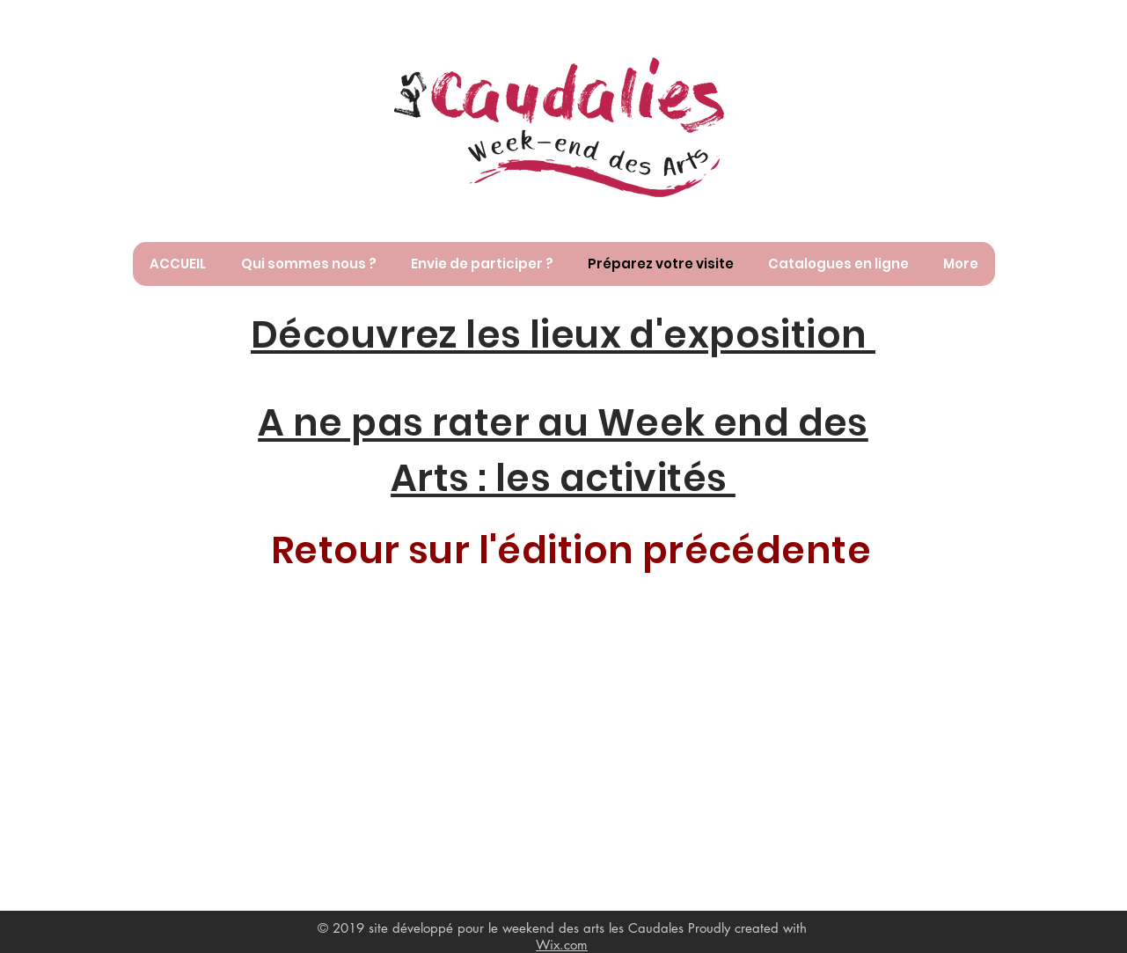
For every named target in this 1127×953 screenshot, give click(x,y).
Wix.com (562, 944)
